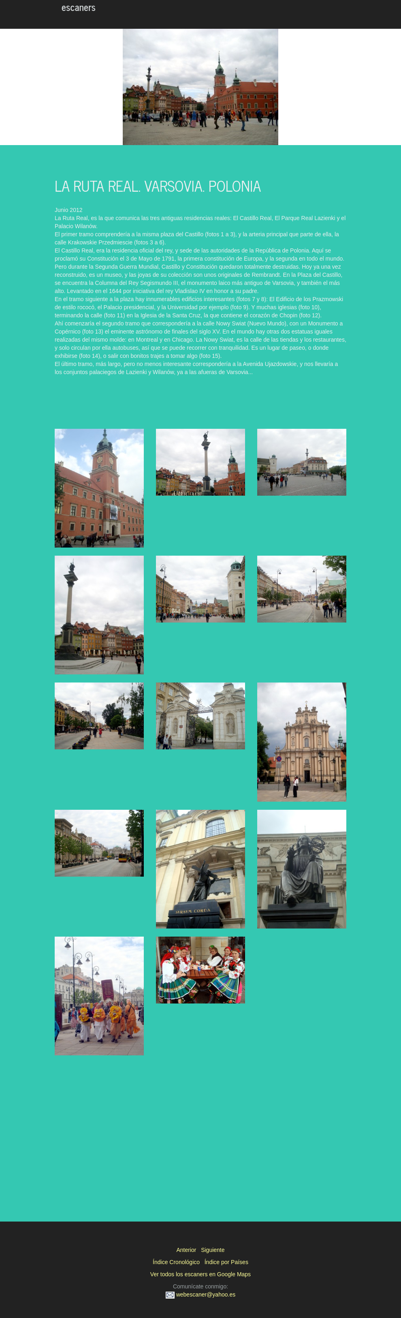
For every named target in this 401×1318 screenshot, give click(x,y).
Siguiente (212, 1250)
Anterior (186, 1250)
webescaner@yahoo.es (200, 1294)
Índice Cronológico (176, 1262)
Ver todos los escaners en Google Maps (200, 1274)
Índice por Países (226, 1262)
